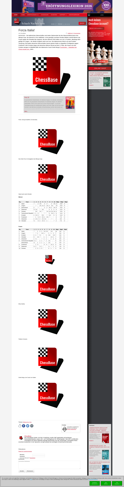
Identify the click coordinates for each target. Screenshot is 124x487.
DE (63, 24)
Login (101, 15)
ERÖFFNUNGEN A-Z (33, 14)
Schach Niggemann (71, 429)
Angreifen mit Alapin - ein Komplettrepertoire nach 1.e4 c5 (99, 447)
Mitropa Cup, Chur (27, 422)
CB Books (54, 14)
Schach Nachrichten (33, 23)
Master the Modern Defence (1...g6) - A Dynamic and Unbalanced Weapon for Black (99, 74)
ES (67, 24)
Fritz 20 (26, 97)
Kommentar (21, 459)
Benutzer (22, 454)
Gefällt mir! (70, 33)
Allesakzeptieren (117, 483)
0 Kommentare (77, 33)
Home (23, 14)
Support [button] (63, 14)
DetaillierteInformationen (95, 483)
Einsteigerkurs (74, 14)
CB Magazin (44, 14)
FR (69, 24)
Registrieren (32, 458)
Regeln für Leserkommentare (25, 451)
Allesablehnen (106, 483)
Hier (31, 479)
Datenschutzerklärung (92, 479)
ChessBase (27, 436)
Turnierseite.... (64, 47)
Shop (15, 14)
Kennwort (22, 456)
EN (65, 24)
